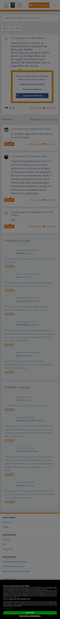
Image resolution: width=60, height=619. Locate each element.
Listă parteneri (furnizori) (7, 607)
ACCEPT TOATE (30, 612)
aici (45, 593)
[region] (30, 599)
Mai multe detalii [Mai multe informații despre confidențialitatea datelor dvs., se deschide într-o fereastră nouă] (44, 589)
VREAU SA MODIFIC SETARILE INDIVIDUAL (30, 616)
